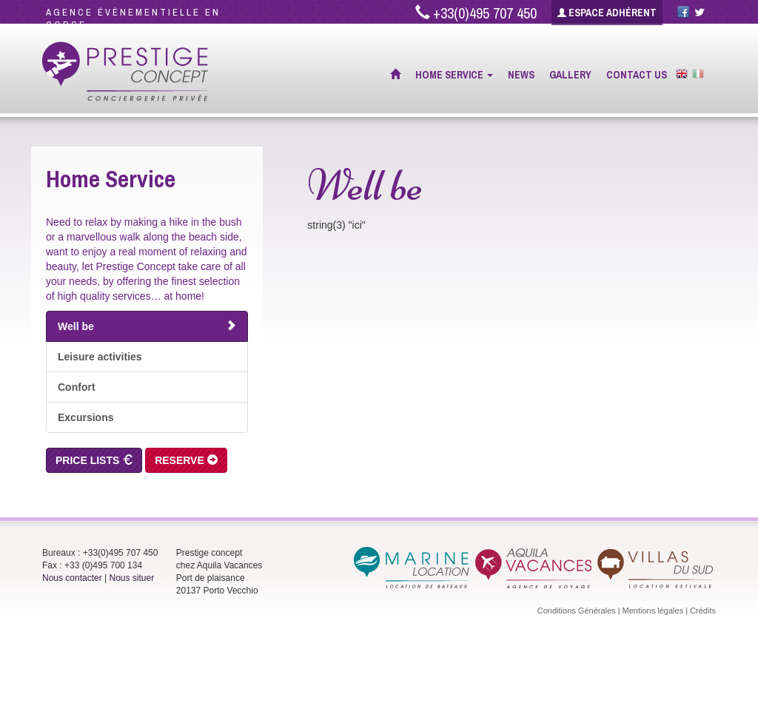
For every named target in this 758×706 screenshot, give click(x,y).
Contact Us (636, 74)
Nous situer (132, 578)
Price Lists (94, 460)
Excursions (85, 417)
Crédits (703, 610)
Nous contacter (72, 578)
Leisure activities (100, 357)
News (521, 74)
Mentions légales (653, 610)
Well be (147, 326)
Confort (76, 387)
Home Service (454, 74)
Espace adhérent (607, 12)
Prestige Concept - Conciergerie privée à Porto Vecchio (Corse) (125, 71)
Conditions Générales (576, 610)
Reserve (186, 460)
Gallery (570, 74)
